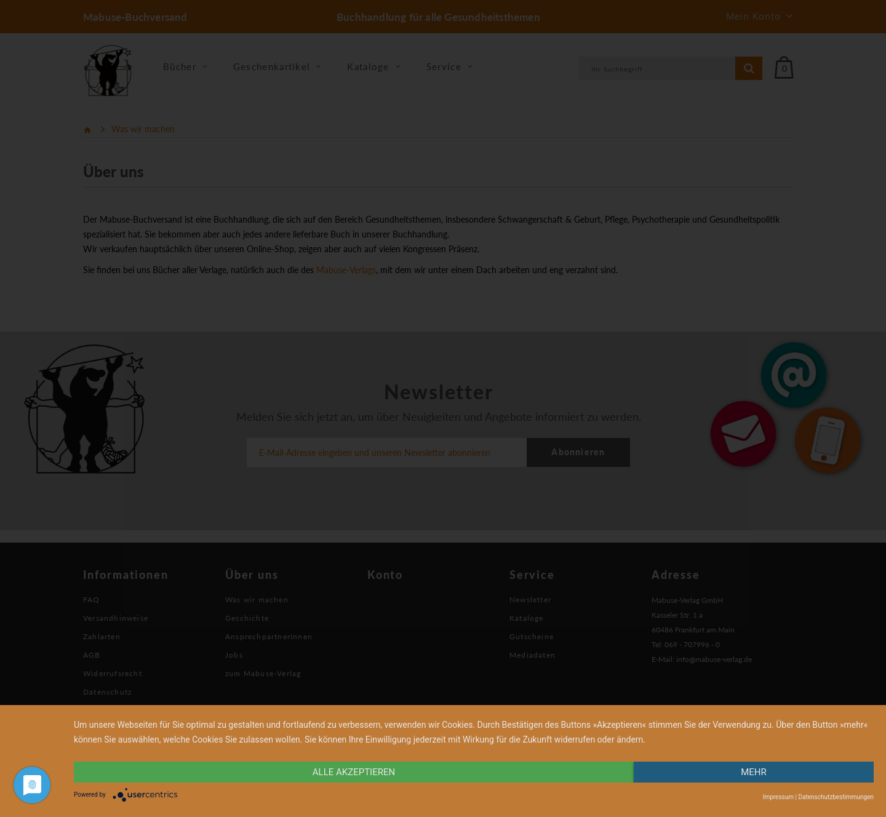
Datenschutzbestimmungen (836, 797)
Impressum (778, 797)
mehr (754, 772)
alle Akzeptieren (354, 772)
